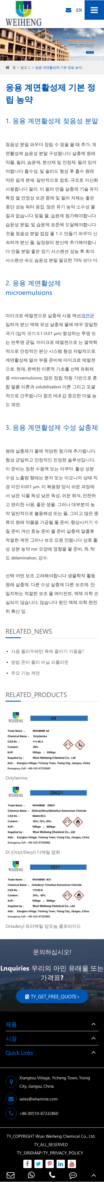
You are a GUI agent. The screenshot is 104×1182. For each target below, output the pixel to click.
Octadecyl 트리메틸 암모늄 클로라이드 (43, 926)
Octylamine (16, 778)
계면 (85, 315)
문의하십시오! (52, 951)
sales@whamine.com (32, 1099)
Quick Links (19, 1052)
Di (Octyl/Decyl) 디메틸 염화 (33, 852)
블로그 (26, 67)
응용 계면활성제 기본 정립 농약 (58, 67)
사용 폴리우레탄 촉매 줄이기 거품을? (47, 651)
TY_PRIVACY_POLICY (63, 1153)
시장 (11, 1038)
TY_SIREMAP (29, 1153)
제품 (11, 1024)
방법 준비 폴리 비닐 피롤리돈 (40, 662)
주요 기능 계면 (25, 673)
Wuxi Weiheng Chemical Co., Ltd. (65, 1136)
